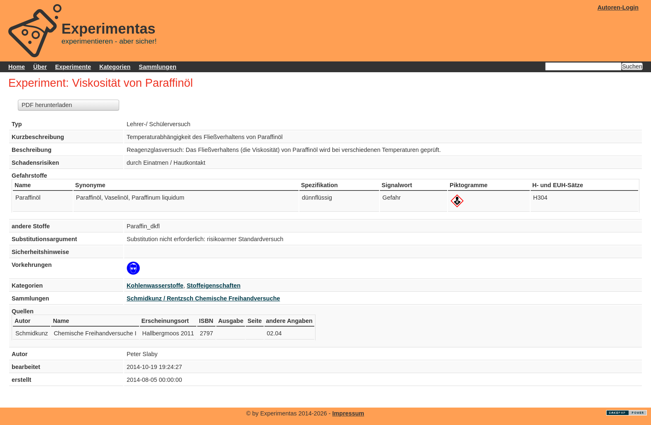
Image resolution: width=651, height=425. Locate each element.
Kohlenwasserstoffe (155, 285)
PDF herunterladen (47, 105)
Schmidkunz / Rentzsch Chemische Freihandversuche (203, 298)
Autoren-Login (618, 7)
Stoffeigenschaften (214, 285)
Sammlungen (157, 67)
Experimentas (108, 29)
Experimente (73, 67)
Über (40, 67)
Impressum (348, 413)
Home (16, 67)
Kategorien (114, 67)
